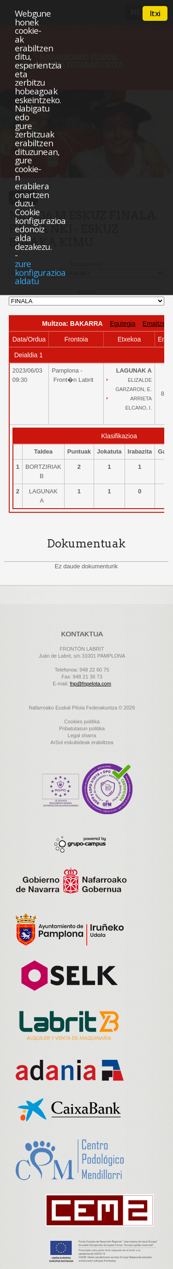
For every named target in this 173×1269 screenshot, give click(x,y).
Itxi (155, 13)
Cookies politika (82, 721)
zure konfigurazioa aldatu (40, 272)
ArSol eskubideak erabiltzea (81, 742)
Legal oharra (82, 735)
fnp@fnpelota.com (90, 683)
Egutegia (122, 323)
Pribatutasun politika (82, 728)
